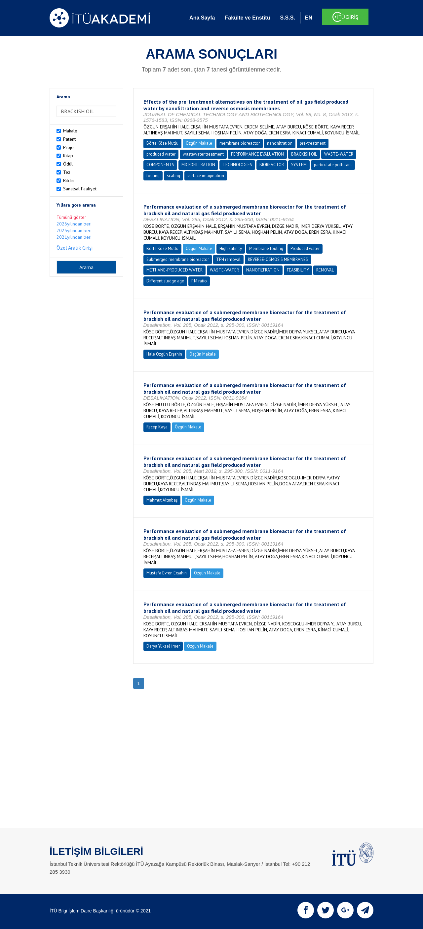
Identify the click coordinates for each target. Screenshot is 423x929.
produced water (160, 154)
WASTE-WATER (338, 154)
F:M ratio (199, 281)
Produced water (305, 248)
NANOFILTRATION (263, 270)
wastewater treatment (203, 154)
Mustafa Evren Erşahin (166, 573)
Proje (68, 147)
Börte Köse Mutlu (162, 143)
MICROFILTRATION (198, 165)
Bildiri (68, 180)
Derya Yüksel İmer (163, 646)
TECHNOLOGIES (237, 165)
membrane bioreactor (239, 143)
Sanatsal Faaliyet (79, 189)
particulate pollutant (333, 165)
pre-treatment (313, 143)
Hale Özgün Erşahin (164, 354)
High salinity (230, 248)
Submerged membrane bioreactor (177, 259)
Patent (69, 139)
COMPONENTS (160, 165)
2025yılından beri (74, 230)
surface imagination (205, 175)
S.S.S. (287, 18)
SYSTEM (299, 165)
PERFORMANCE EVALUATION (257, 154)
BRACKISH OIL (304, 154)
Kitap (68, 156)
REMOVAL (325, 270)
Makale (70, 131)
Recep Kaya (157, 427)
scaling (173, 175)
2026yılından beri (74, 224)
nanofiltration (279, 143)
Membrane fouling (266, 248)
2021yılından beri (74, 237)
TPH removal (228, 259)
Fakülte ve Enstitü (247, 18)
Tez (66, 172)
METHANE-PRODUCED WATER (174, 270)
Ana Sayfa (202, 18)
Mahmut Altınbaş (161, 500)
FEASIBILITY (298, 270)
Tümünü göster (71, 217)
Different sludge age (165, 281)
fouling (153, 175)
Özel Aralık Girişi (75, 247)
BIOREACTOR (271, 165)
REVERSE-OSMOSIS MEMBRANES (278, 259)
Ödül (68, 164)
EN (308, 18)
